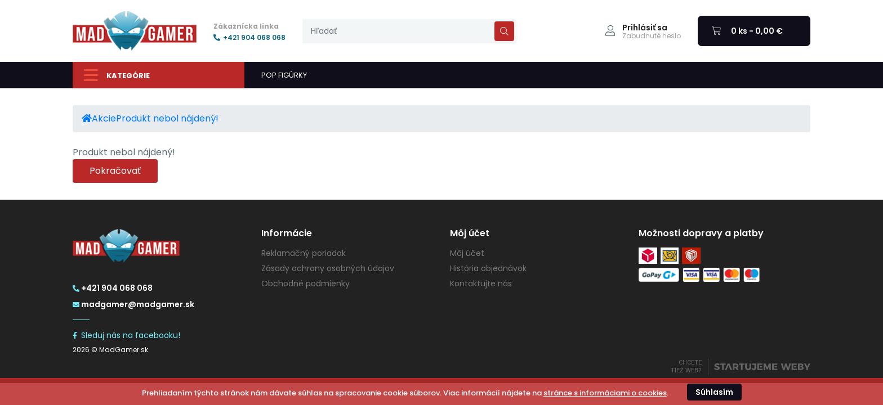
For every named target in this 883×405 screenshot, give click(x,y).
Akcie (104, 118)
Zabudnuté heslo (651, 36)
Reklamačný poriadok (303, 253)
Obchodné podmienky (305, 283)
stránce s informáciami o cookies (605, 393)
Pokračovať (115, 170)
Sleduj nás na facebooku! (126, 335)
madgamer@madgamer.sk (133, 304)
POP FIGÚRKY (284, 75)
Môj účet (467, 253)
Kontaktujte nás (481, 283)
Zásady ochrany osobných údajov (327, 268)
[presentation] (409, 31)
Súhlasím (714, 392)
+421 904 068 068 (249, 37)
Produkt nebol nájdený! (167, 118)
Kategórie (117, 75)
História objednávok (488, 268)
